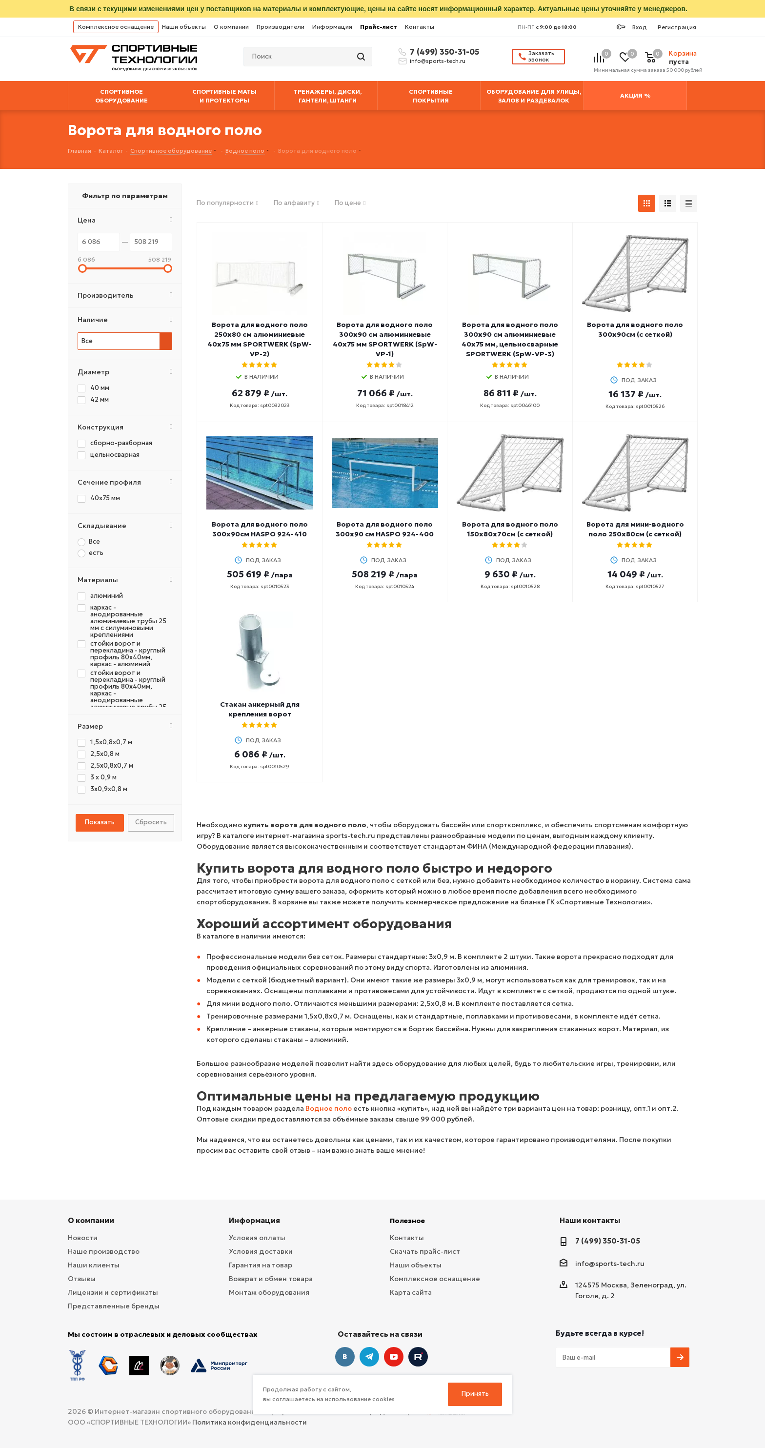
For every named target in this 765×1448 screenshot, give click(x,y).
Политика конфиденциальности (249, 1422)
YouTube (393, 1356)
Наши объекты (184, 26)
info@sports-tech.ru (437, 61)
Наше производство (104, 1251)
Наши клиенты (94, 1265)
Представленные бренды (114, 1306)
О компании (231, 26)
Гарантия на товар (260, 1265)
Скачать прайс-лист (425, 1251)
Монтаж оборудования (269, 1292)
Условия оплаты (257, 1237)
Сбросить (151, 822)
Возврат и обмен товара (271, 1278)
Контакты (419, 26)
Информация (332, 26)
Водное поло (328, 1108)
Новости (83, 1237)
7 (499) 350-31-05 (443, 52)
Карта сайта (411, 1292)
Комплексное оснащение (116, 26)
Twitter (418, 1356)
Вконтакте (345, 1356)
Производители (280, 26)
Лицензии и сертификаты (113, 1292)
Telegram (369, 1356)
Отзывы (82, 1278)
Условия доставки (261, 1251)
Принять (475, 1393)
